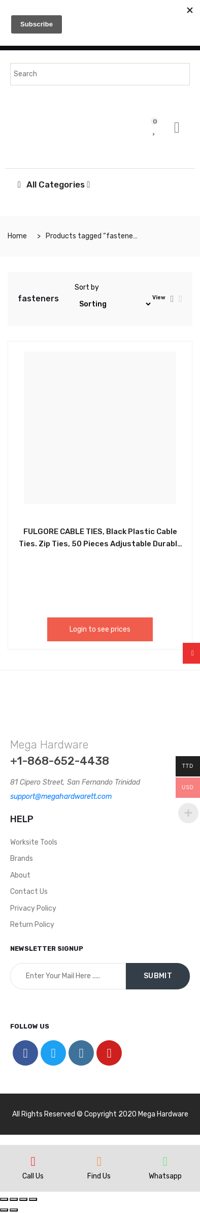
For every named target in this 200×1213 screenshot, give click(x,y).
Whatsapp (165, 1176)
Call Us (33, 1176)
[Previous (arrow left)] (4, 1209)
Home (17, 236)
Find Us (99, 1176)
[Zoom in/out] (33, 1199)
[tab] (172, 299)
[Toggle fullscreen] (23, 1199)
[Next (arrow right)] (14, 1209)
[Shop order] (113, 304)
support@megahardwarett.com (61, 796)
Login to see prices (100, 629)
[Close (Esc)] (4, 1199)
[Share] (14, 1199)
